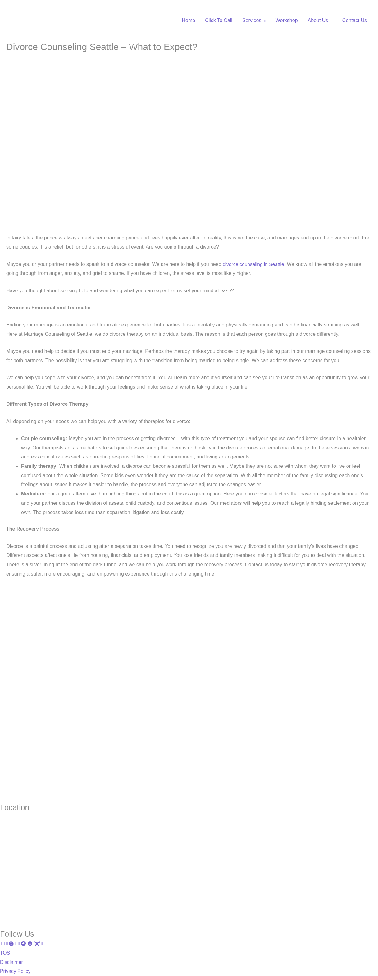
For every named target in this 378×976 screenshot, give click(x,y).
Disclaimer (11, 962)
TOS (5, 952)
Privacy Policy (15, 971)
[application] (263, 20)
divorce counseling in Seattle (254, 264)
